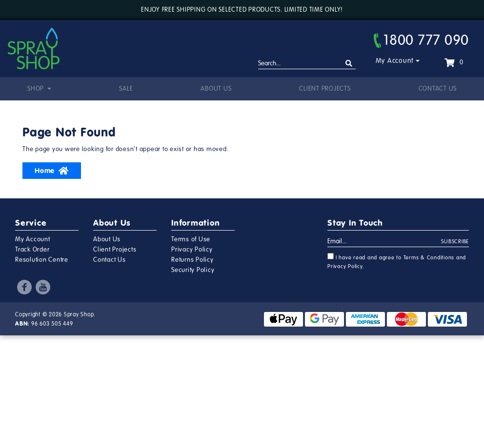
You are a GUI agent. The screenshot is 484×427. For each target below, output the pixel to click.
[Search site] (349, 63)
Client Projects (324, 89)
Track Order (32, 249)
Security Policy (192, 270)
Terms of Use (190, 239)
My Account (395, 61)
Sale (126, 89)
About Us (216, 89)
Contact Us (438, 89)
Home (52, 170)
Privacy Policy (192, 249)
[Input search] (307, 63)
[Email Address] (384, 241)
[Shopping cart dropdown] (454, 62)
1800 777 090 (421, 40)
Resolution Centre (41, 260)
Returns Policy (192, 260)
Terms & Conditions (429, 257)
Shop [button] (36, 89)
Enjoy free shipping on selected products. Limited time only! (242, 10)
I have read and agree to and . (396, 261)
